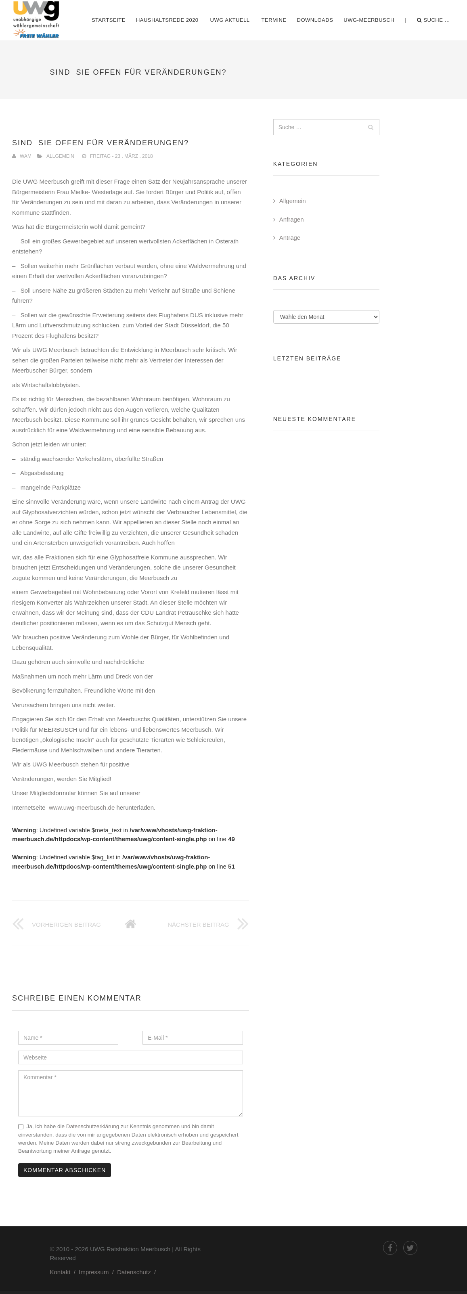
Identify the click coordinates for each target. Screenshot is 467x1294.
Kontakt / (64, 1272)
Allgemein (60, 156)
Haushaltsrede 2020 (167, 20)
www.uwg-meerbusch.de (83, 807)
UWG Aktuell (230, 20)
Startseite (109, 20)
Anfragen (291, 219)
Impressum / (98, 1272)
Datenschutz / (138, 1272)
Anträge (290, 237)
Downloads (315, 20)
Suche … (433, 20)
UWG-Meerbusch (368, 20)
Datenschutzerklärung (92, 1126)
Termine (274, 20)
